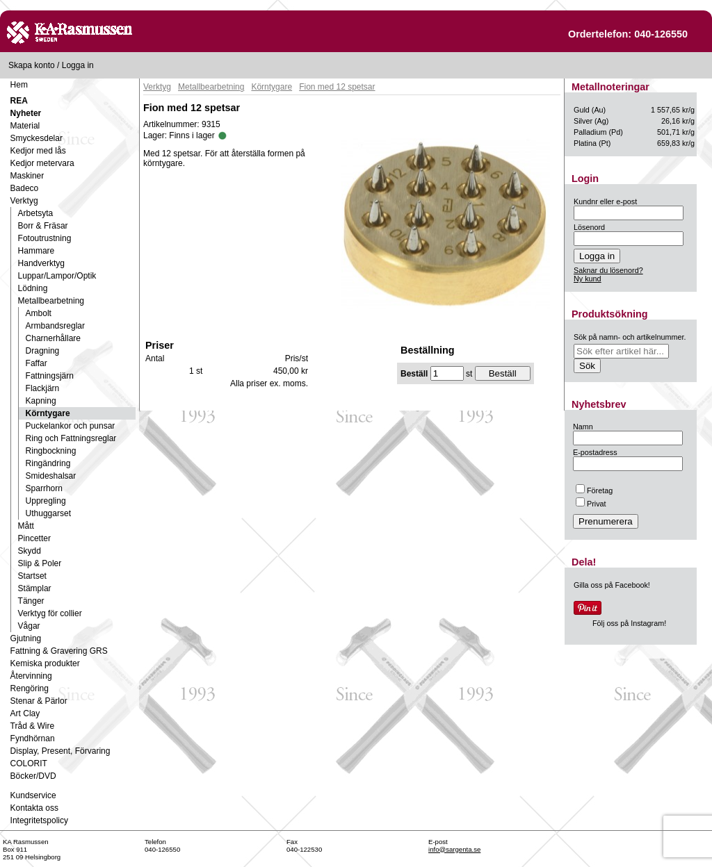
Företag (594, 490)
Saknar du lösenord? (608, 270)
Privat (591, 503)
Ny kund (587, 278)
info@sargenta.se (454, 849)
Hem (19, 85)
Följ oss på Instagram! (629, 623)
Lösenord (589, 227)
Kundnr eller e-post (605, 201)
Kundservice (33, 795)
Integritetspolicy (39, 820)
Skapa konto (31, 65)
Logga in (78, 65)
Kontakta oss (34, 808)
